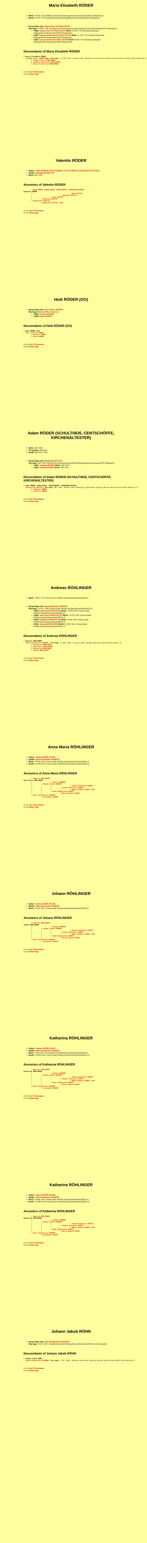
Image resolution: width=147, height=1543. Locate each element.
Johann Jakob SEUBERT (52, 873)
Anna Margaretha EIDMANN (56, 1508)
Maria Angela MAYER (71, 884)
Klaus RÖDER (45, 352)
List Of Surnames (36, 74)
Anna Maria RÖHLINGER (51, 685)
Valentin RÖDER (71, 178)
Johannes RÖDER (47, 518)
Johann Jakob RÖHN (71, 1498)
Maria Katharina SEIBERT (56, 676)
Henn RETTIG (77, 212)
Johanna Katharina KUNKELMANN (55, 35)
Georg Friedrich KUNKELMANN (53, 40)
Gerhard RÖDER (46, 350)
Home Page (34, 76)
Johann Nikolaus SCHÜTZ (82, 875)
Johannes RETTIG (69, 214)
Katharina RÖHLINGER (50, 681)
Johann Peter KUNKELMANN (57, 26)
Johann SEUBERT (59, 871)
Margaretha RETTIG (45, 190)
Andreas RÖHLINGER (71, 658)
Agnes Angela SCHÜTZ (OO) (83, 880)
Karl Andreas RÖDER (53, 346)
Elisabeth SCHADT (50, 889)
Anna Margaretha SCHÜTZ (63, 882)
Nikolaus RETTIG (50, 218)
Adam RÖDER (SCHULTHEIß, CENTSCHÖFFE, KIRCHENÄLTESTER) (67, 188)
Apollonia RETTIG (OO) (53, 223)
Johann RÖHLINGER (48, 694)
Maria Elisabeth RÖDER (71, 5)
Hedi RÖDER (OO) (71, 335)
